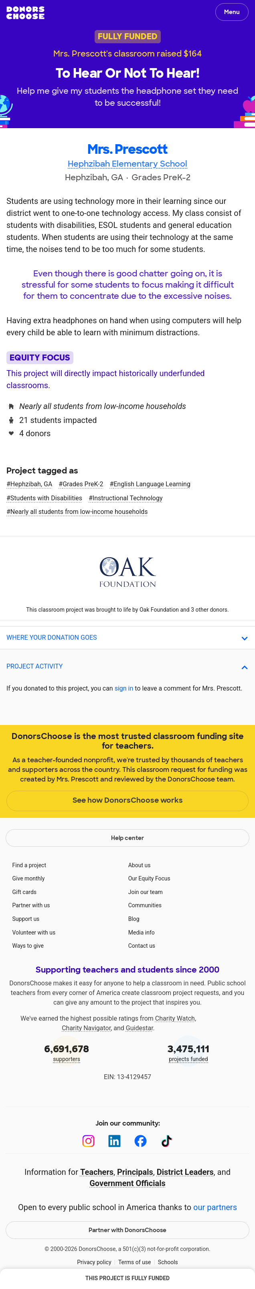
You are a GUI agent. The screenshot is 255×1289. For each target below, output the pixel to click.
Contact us (141, 946)
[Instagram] (88, 1141)
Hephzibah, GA (31, 484)
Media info (141, 932)
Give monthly (28, 878)
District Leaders (185, 1172)
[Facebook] (140, 1141)
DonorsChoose (25, 12)
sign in (124, 688)
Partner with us (31, 905)
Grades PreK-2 (83, 484)
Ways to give (28, 946)
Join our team (145, 892)
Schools (168, 1262)
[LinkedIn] (114, 1141)
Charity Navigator (86, 1028)
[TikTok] (166, 1141)
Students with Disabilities (46, 498)
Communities (145, 905)
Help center (127, 838)
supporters (67, 1052)
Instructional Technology (128, 498)
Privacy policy (94, 1262)
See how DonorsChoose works (128, 800)
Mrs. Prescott (127, 150)
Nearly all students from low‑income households (79, 512)
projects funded (188, 1052)
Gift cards (24, 892)
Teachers (96, 1172)
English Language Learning (151, 484)
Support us (26, 919)
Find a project (29, 865)
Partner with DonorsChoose (127, 1230)
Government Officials (127, 1183)
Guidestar (139, 1028)
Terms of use (134, 1262)
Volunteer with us (34, 932)
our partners (215, 1207)
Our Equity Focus (149, 878)
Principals (135, 1172)
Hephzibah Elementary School (127, 164)
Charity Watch (175, 1018)
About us (139, 865)
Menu (232, 12)
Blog (134, 919)
